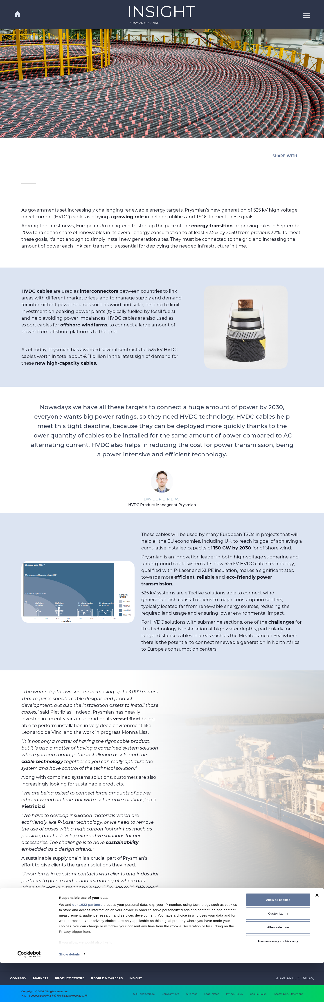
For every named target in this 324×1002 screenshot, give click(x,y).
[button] (306, 15)
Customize (278, 952)
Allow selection (278, 966)
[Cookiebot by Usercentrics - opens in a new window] (29, 993)
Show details (69, 993)
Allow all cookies (278, 938)
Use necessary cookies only (278, 980)
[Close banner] (317, 934)
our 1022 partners (87, 943)
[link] (162, 15)
